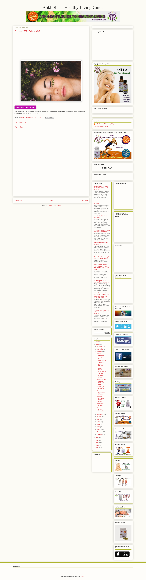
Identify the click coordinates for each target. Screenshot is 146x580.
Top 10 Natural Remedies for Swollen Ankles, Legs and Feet (101, 187)
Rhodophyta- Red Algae (100, 387)
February (100, 432)
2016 (97, 442)
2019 (97, 344)
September (100, 414)
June (98, 422)
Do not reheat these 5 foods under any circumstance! (102, 230)
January (99, 434)
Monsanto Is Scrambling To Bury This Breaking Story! (101, 257)
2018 (97, 437)
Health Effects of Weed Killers (101, 375)
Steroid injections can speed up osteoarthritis (101, 357)
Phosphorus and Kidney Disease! (101, 392)
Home (51, 200)
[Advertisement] (51, 183)
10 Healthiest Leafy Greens (101, 364)
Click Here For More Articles (25, 107)
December (100, 346)
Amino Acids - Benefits (101, 404)
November (100, 349)
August (99, 416)
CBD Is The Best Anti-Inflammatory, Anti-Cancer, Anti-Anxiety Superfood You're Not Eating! (101, 295)
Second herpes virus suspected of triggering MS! (102, 281)
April (98, 427)
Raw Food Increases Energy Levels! (100, 399)
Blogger (82, 576)
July (98, 419)
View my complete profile (101, 126)
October (99, 351)
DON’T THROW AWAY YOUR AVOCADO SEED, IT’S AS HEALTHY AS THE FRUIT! (101, 267)
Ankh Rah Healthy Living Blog (105, 124)
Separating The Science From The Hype (101, 382)
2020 (97, 342)
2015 (97, 445)
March (99, 429)
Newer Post (18, 200)
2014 (97, 448)
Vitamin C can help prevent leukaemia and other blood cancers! (101, 312)
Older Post (84, 200)
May (98, 424)
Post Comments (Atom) (55, 205)
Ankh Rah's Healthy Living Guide (73, 7)
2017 (97, 440)
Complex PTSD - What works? (101, 370)
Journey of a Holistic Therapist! (100, 409)
